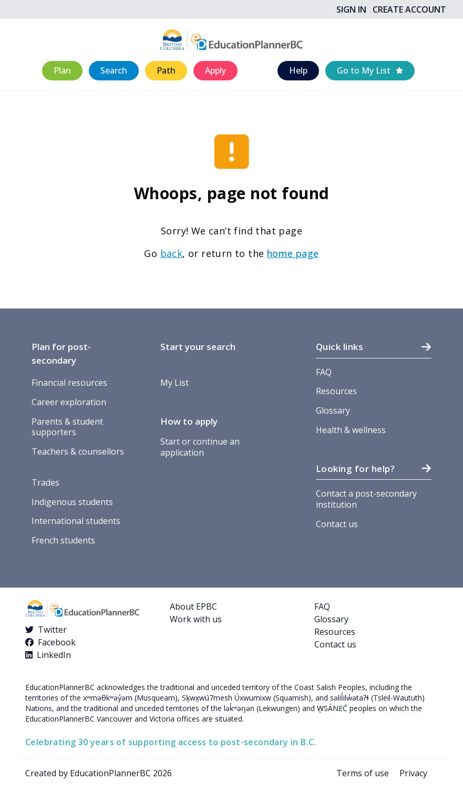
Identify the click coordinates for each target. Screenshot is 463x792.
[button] (62, 70)
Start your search (197, 347)
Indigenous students (72, 502)
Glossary (333, 410)
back (171, 253)
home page (293, 253)
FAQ (324, 372)
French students (63, 540)
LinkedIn (54, 655)
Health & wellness (351, 430)
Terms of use (362, 773)
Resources (336, 391)
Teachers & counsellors (78, 451)
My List (174, 382)
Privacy (413, 773)
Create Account (409, 9)
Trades (45, 482)
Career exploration (69, 402)
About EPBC (193, 606)
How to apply (189, 421)
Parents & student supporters (67, 427)
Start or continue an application (200, 447)
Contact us (337, 524)
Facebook (57, 642)
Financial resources (69, 382)
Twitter (52, 629)
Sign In (351, 9)
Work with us (196, 619)
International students (76, 521)
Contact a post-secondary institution (366, 499)
